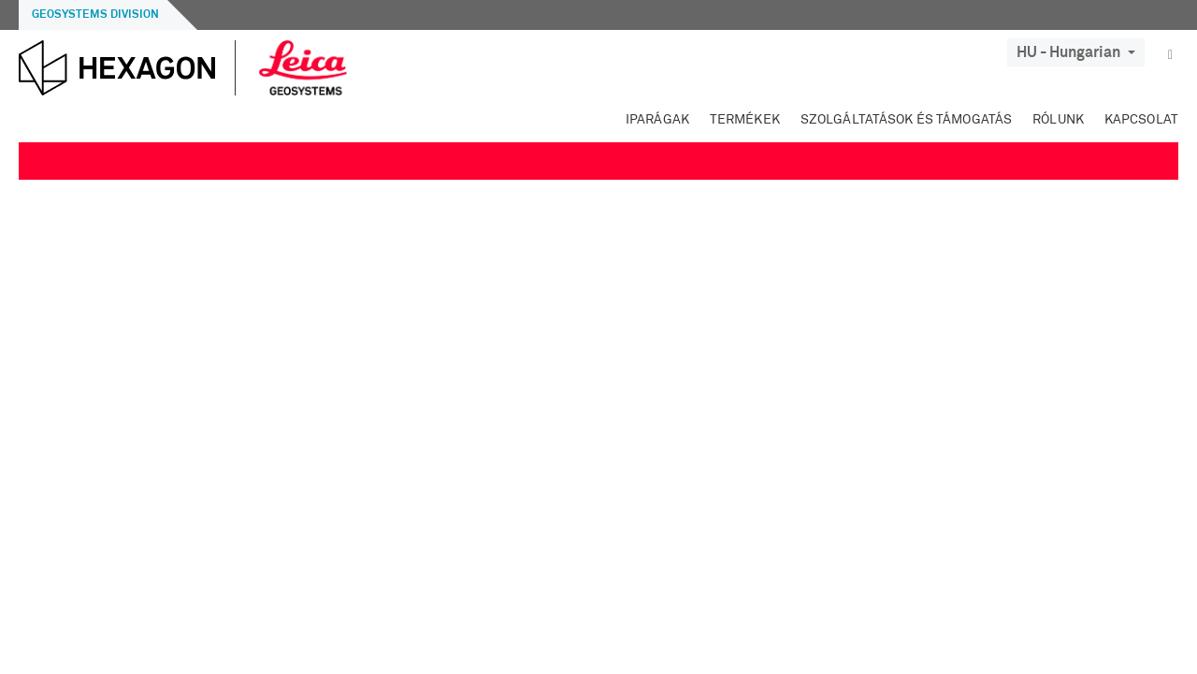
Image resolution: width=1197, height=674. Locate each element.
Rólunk (1058, 119)
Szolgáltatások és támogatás (906, 119)
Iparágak (657, 119)
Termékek (745, 119)
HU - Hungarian (1076, 52)
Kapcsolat (1141, 119)
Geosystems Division (95, 15)
